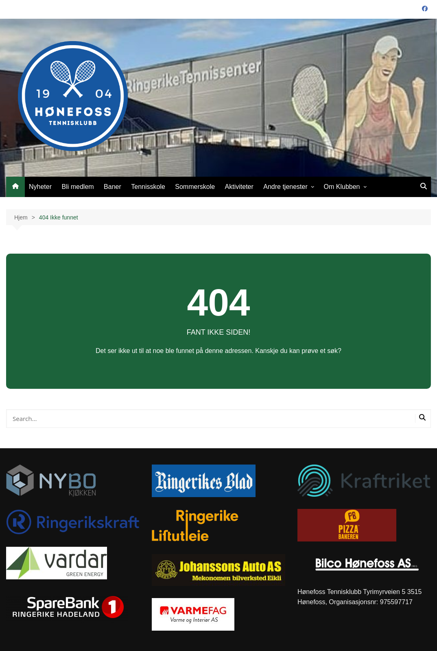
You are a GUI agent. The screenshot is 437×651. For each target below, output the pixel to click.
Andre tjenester (285, 186)
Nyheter (40, 186)
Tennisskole (148, 186)
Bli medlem (77, 186)
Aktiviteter (239, 186)
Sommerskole (195, 186)
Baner (112, 186)
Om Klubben (342, 186)
